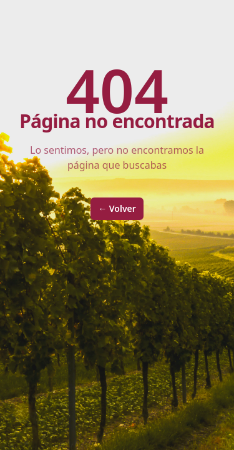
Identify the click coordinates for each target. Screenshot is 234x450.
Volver (117, 208)
